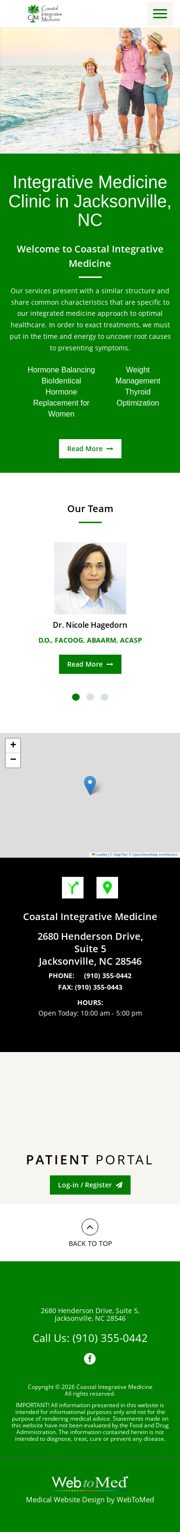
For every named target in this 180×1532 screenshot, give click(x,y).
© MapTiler (119, 854)
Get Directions (73, 887)
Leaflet (99, 854)
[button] (90, 785)
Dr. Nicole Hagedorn (90, 625)
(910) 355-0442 (108, 975)
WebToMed (135, 1499)
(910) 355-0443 (98, 987)
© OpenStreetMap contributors (153, 854)
